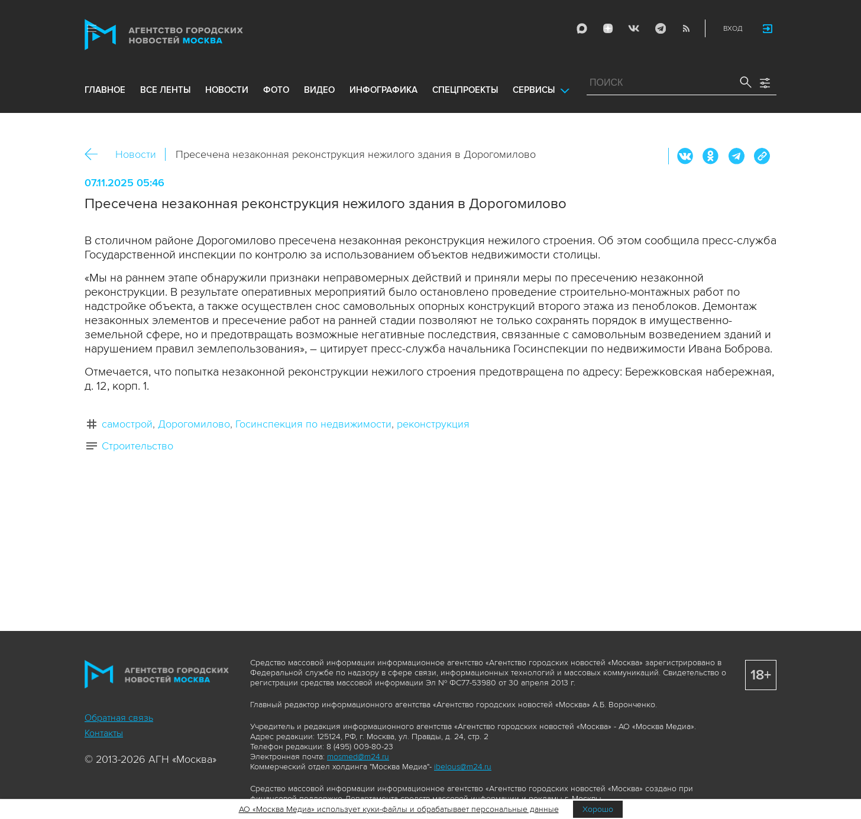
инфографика (383, 90)
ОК (711, 156)
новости (226, 90)
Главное (105, 90)
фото (276, 90)
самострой (127, 423)
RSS (686, 28)
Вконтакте (685, 156)
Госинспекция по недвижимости (313, 423)
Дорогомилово (194, 423)
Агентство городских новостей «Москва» (186, 34)
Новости (135, 154)
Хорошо (597, 809)
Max (582, 28)
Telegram (660, 28)
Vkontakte (634, 28)
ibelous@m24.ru (462, 767)
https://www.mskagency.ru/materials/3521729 (761, 156)
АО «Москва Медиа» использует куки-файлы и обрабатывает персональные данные (399, 809)
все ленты (165, 90)
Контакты (104, 733)
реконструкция (433, 423)
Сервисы (534, 90)
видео (319, 90)
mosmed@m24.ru (358, 757)
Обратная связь (119, 718)
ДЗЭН (608, 28)
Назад (95, 155)
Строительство (137, 445)
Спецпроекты (465, 90)
